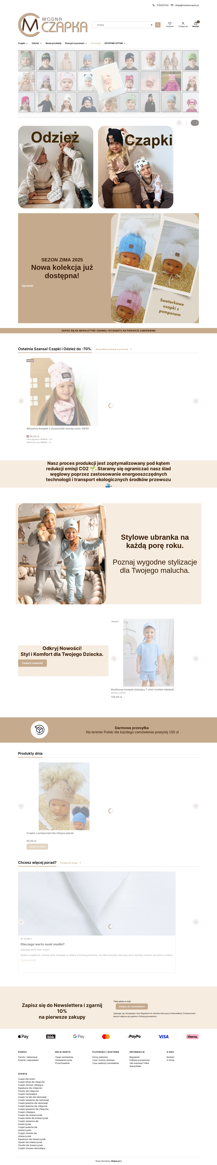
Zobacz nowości (32, 663)
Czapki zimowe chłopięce (30, 1085)
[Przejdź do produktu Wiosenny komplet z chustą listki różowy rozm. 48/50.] (64, 392)
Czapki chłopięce (26, 1112)
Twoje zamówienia (64, 1057)
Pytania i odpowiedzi (28, 1060)
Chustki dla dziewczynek (30, 1145)
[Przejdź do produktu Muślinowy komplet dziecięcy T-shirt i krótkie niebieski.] (148, 653)
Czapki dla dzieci (26, 1079)
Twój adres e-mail (122, 1001)
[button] (157, 24)
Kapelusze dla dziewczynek (32, 1139)
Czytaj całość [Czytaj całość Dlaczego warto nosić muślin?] (28, 959)
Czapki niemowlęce (27, 1094)
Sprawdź (27, 285)
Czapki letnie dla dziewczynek (33, 1118)
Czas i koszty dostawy (103, 1060)
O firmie (170, 1060)
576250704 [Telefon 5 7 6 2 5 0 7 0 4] (162, 5)
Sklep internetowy (107, 1161)
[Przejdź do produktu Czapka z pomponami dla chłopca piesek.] (64, 796)
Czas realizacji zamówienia (105, 1063)
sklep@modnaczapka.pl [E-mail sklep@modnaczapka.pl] (187, 5)
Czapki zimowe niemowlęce (31, 1148)
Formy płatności (100, 1057)
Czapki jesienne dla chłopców (32, 1106)
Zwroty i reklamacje (27, 1057)
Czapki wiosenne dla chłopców (33, 1109)
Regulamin (134, 1057)
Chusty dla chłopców (28, 1091)
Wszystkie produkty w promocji (114, 349)
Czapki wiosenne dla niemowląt (33, 1100)
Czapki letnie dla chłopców (31, 1082)
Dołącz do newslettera (132, 1006)
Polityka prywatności (139, 1060)
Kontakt (170, 1057)
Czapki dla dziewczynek (30, 1115)
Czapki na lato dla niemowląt (32, 1097)
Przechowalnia (62, 1063)
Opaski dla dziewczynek (30, 1142)
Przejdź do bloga (70, 863)
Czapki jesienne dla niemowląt (33, 1103)
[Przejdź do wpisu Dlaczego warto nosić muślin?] (96, 904)
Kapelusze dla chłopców (30, 1088)
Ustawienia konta (63, 1060)
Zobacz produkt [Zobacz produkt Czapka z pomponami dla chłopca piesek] (37, 846)
